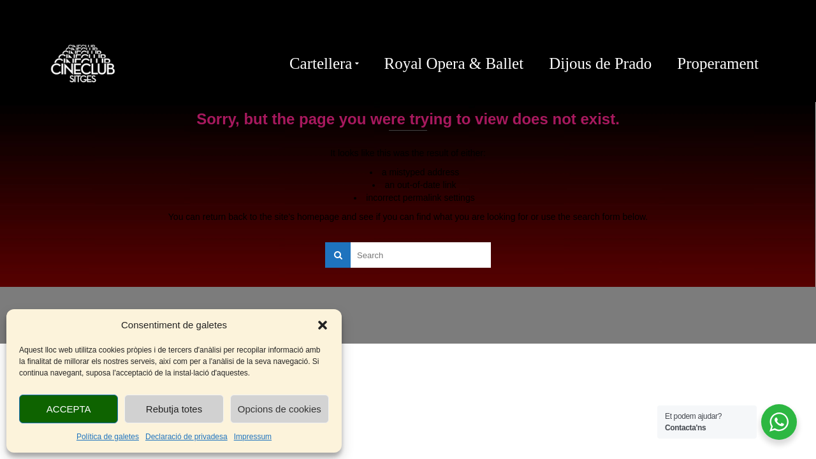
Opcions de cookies (279, 409)
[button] (322, 325)
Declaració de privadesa (186, 436)
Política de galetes (107, 436)
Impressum (253, 436)
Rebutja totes (174, 409)
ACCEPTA (69, 409)
